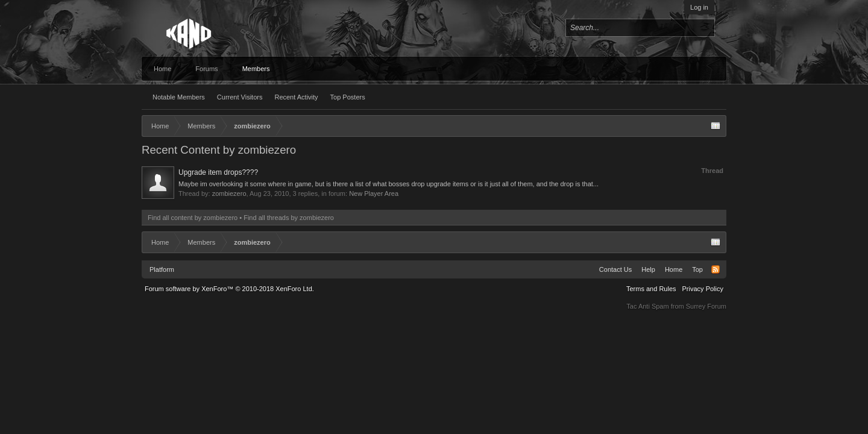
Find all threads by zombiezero (289, 217)
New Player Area (373, 193)
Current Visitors (240, 97)
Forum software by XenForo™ (229, 288)
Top (697, 269)
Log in (699, 7)
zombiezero (229, 193)
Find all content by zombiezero (192, 217)
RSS (715, 269)
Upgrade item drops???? (218, 172)
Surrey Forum (706, 306)
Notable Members (179, 97)
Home (162, 68)
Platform (161, 269)
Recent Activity (296, 97)
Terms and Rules (651, 288)
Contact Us (615, 269)
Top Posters (347, 97)
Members (256, 68)
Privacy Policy (702, 288)
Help (648, 269)
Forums (206, 68)
